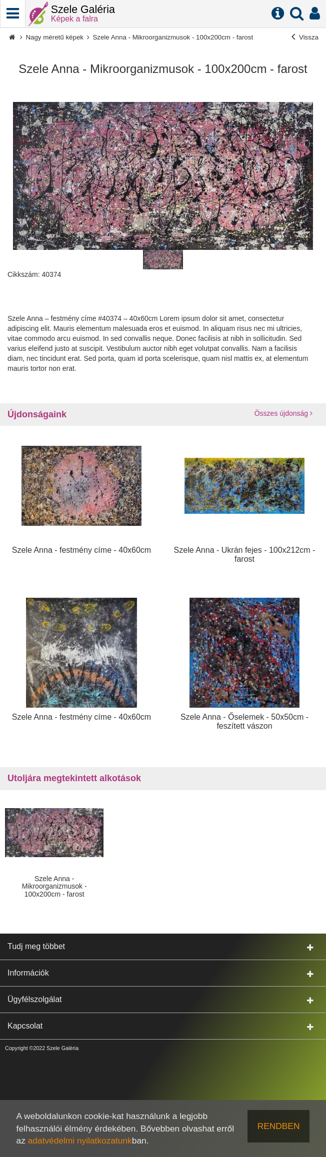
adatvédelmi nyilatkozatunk (80, 1141)
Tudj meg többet (161, 947)
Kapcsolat (161, 1026)
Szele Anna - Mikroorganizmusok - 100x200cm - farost (172, 37)
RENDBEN (279, 1126)
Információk (161, 973)
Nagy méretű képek (55, 37)
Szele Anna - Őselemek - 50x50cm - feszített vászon (244, 721)
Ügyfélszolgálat (161, 1000)
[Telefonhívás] (13, 13)
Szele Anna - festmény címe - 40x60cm (81, 550)
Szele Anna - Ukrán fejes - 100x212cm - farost (245, 554)
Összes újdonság (283, 413)
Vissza (304, 37)
